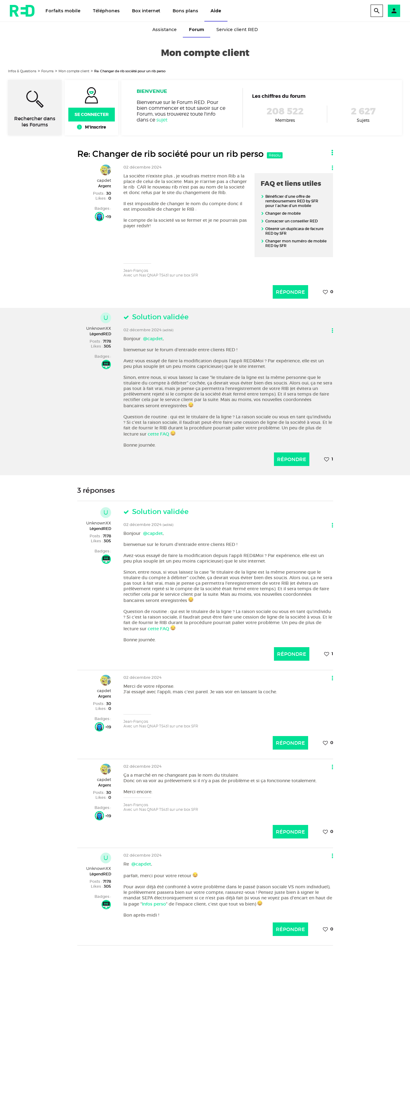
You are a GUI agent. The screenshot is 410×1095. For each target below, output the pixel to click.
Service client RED (237, 29)
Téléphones (106, 11)
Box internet (146, 11)
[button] (394, 11)
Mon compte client (73, 71)
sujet (161, 120)
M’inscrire (95, 127)
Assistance (164, 29)
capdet (104, 180)
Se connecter (91, 114)
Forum (196, 29)
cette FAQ (158, 434)
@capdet (153, 338)
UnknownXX (98, 328)
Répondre (290, 292)
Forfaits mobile (63, 11)
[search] (377, 11)
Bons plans (185, 11)
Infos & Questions (22, 71)
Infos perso (154, 904)
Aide (216, 11)
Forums (47, 71)
